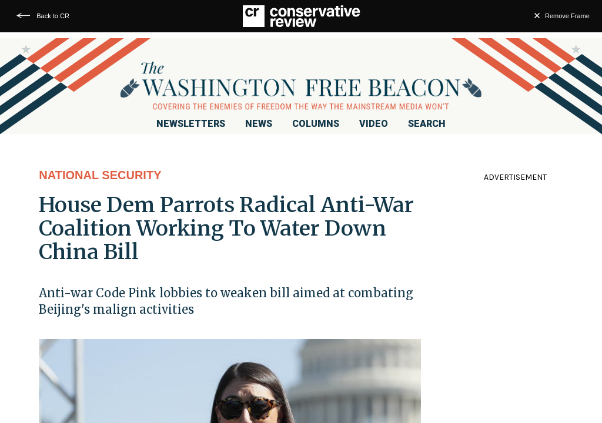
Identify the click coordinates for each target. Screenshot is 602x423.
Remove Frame (567, 15)
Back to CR (52, 15)
